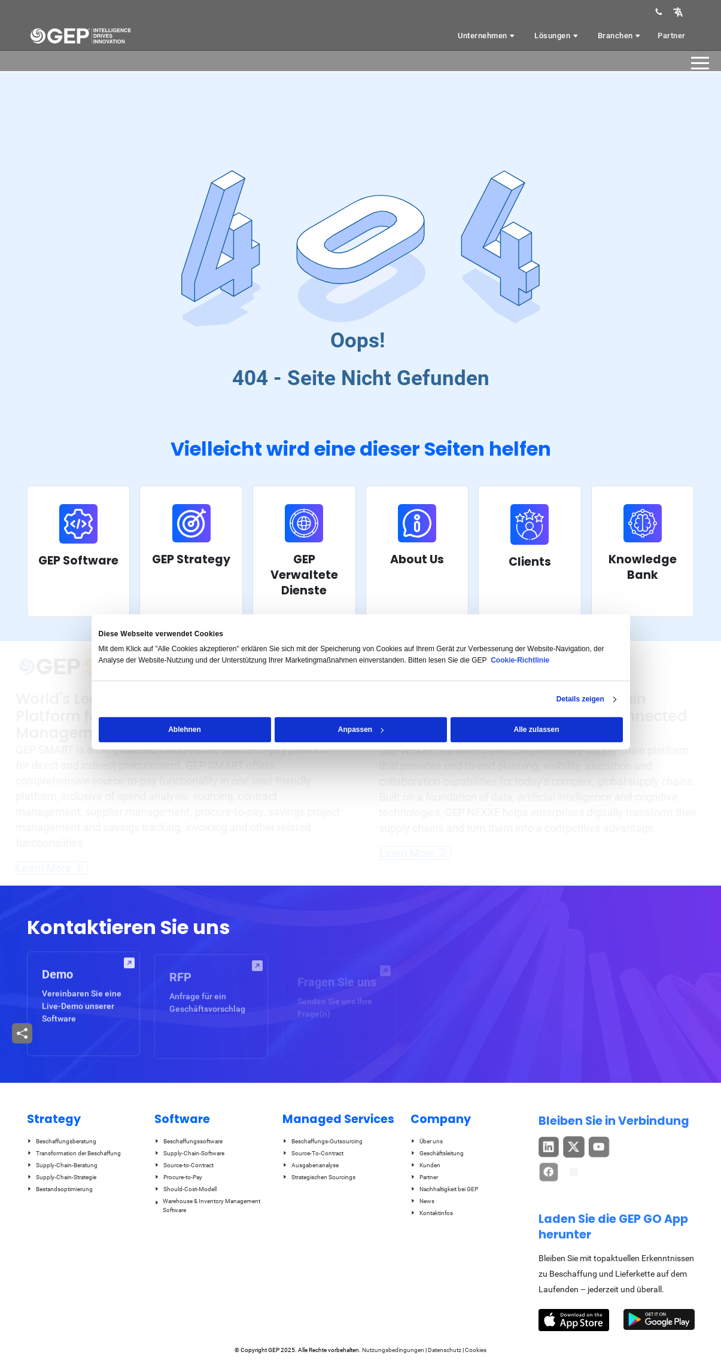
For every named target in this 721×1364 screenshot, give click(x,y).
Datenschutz (444, 1350)
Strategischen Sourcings (318, 1177)
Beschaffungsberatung (61, 1141)
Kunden (425, 1165)
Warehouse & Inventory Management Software (207, 1206)
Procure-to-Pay (178, 1177)
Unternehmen (487, 35)
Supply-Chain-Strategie (61, 1177)
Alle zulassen (536, 729)
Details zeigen (580, 699)
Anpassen (361, 729)
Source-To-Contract (312, 1153)
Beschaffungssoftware (188, 1141)
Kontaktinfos (431, 1213)
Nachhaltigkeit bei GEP (444, 1189)
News (422, 1201)
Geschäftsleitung (437, 1153)
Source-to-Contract (184, 1165)
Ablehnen (184, 729)
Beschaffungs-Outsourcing (322, 1141)
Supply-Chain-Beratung (62, 1165)
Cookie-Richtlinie (520, 660)
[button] (677, 12)
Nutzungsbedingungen (393, 1350)
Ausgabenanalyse (310, 1165)
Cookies (475, 1350)
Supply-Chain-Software (189, 1153)
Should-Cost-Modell (185, 1189)
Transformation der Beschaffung (74, 1153)
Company (440, 1119)
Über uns (426, 1141)
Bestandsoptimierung (60, 1189)
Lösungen (557, 35)
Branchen (620, 35)
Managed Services (338, 1119)
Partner (672, 35)
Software (182, 1119)
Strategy (54, 1119)
